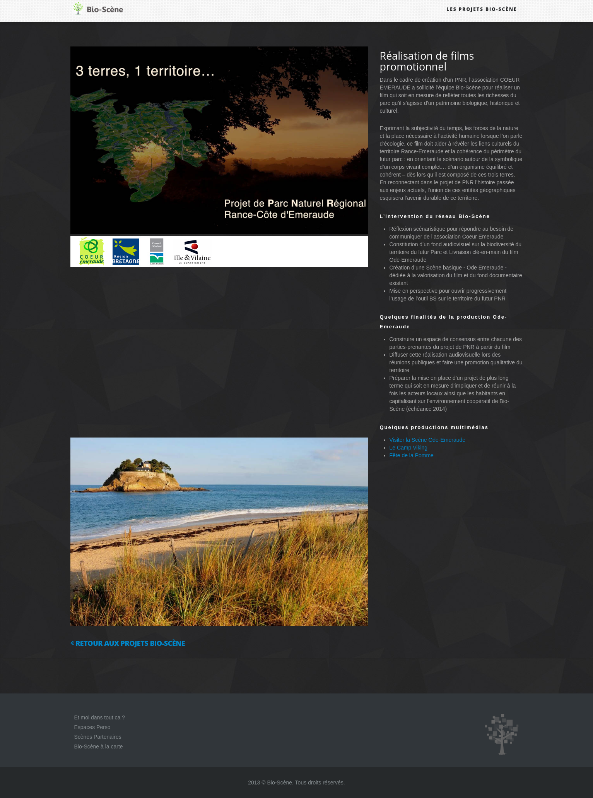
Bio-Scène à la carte (98, 746)
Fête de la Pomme (412, 455)
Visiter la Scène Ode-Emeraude (428, 440)
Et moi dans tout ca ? (99, 717)
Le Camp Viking (409, 447)
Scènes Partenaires (97, 737)
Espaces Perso (92, 727)
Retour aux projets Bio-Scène (127, 643)
